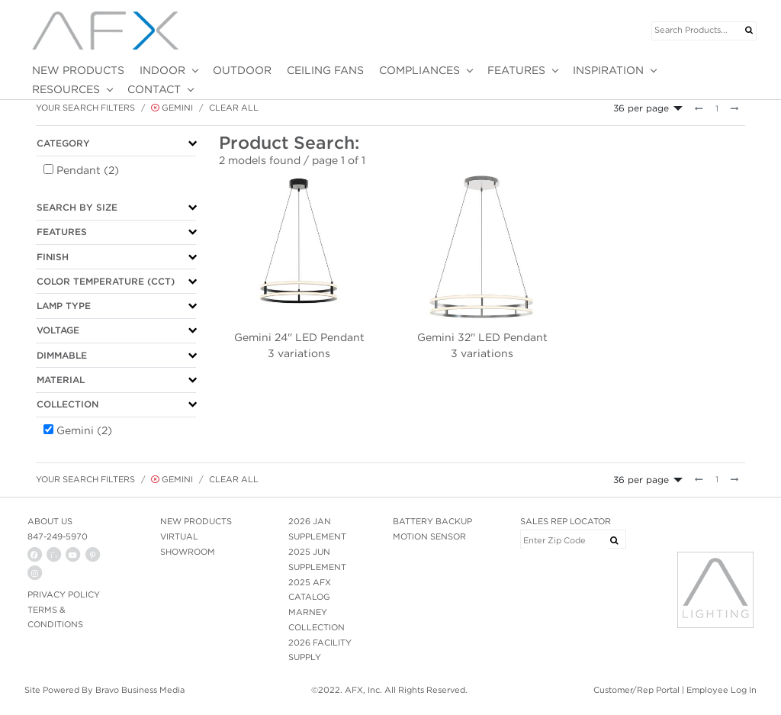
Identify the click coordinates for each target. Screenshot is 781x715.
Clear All (234, 107)
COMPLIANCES (419, 70)
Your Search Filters (85, 107)
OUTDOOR (242, 70)
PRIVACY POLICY (63, 594)
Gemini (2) (84, 430)
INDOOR (162, 70)
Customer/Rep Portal (636, 689)
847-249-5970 (57, 536)
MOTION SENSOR (429, 536)
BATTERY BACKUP (432, 521)
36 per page (641, 108)
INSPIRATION (608, 70)
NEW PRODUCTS (78, 70)
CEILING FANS (325, 70)
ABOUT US (49, 521)
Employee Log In (721, 689)
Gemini (172, 107)
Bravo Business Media (140, 689)
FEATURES (516, 70)
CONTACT (154, 89)
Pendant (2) (87, 170)
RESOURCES (66, 89)
